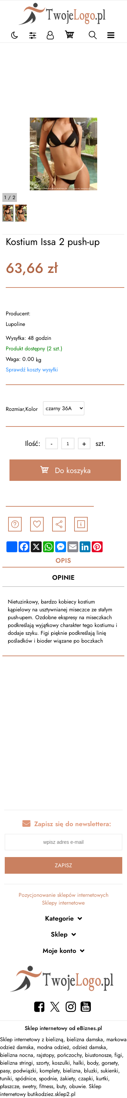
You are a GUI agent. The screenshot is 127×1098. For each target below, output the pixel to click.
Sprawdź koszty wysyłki (32, 369)
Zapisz (63, 865)
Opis (63, 560)
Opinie (63, 577)
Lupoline (15, 324)
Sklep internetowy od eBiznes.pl (63, 1028)
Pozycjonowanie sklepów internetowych (63, 895)
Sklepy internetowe (63, 903)
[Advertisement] (64, 80)
